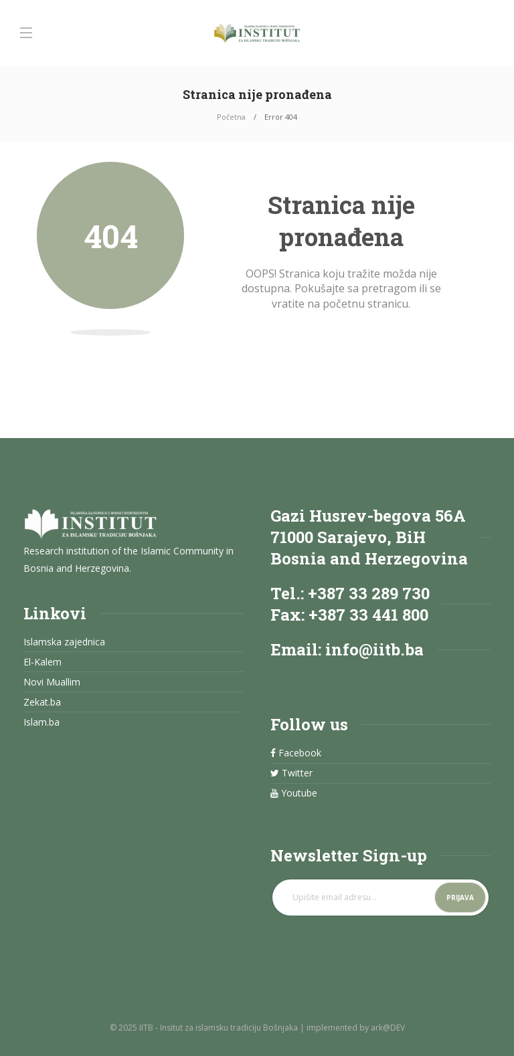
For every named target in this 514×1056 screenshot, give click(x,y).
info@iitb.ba (374, 649)
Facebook (295, 753)
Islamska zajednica (64, 642)
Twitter (291, 773)
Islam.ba (41, 722)
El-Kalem (42, 662)
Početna (231, 117)
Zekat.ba (42, 702)
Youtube (293, 793)
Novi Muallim (51, 682)
